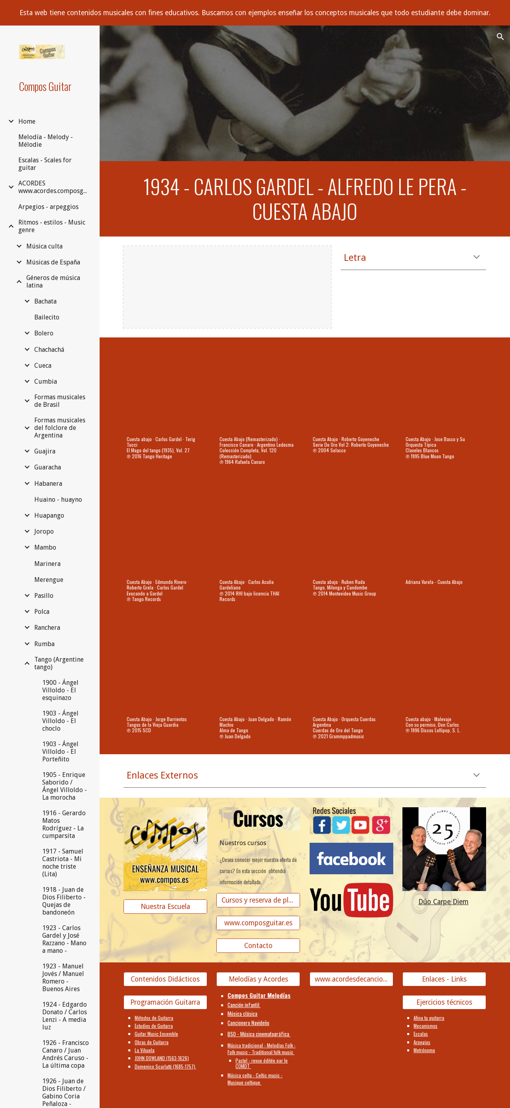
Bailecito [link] (46, 317)
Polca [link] (41, 611)
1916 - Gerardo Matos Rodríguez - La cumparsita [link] (64, 824)
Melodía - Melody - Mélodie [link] (45, 140)
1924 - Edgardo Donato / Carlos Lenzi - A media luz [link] (64, 1016)
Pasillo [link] (43, 595)
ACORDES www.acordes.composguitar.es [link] (54, 187)
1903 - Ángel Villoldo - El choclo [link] (60, 721)
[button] (500, 36)
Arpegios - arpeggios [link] (48, 207)
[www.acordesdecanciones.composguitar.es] (351, 979)
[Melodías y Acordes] (258, 979)
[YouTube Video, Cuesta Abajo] (351, 389)
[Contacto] (258, 946)
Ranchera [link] (47, 627)
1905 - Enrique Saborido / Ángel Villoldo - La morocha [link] (64, 786)
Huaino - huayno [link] (58, 499)
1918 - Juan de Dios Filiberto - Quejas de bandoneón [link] (64, 901)
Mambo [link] (45, 547)
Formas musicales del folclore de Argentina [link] (59, 427)
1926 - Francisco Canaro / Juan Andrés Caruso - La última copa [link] (65, 1054)
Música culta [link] (44, 246)
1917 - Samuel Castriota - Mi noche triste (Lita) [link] (62, 863)
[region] (255, 13)
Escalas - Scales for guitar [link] (45, 164)
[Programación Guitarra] (165, 1002)
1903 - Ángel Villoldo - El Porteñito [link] (60, 751)
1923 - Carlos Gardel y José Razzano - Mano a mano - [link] (64, 939)
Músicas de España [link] (53, 262)
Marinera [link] (47, 564)
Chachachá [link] (49, 349)
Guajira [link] (44, 451)
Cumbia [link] (45, 381)
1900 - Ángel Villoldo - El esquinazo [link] (60, 690)
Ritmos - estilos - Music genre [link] (51, 226)
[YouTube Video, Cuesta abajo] (165, 389)
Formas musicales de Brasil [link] (59, 400)
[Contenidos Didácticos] (165, 979)
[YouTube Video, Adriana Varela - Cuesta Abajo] (444, 532)
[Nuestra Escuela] (165, 906)
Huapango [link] (49, 515)
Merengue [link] (48, 580)
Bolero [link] (43, 333)
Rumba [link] (44, 644)
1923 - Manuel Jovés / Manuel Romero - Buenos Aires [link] (63, 977)
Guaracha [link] (47, 467)
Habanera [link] (48, 483)
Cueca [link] (42, 365)
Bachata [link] (45, 301)
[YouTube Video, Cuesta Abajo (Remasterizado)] (258, 389)
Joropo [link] (44, 531)
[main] (305, 199)
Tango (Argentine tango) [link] (59, 663)
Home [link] (26, 121)
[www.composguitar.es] (258, 923)
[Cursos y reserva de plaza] (258, 900)
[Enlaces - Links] (444, 979)
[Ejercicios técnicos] (444, 1002)
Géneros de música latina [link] (53, 281)
